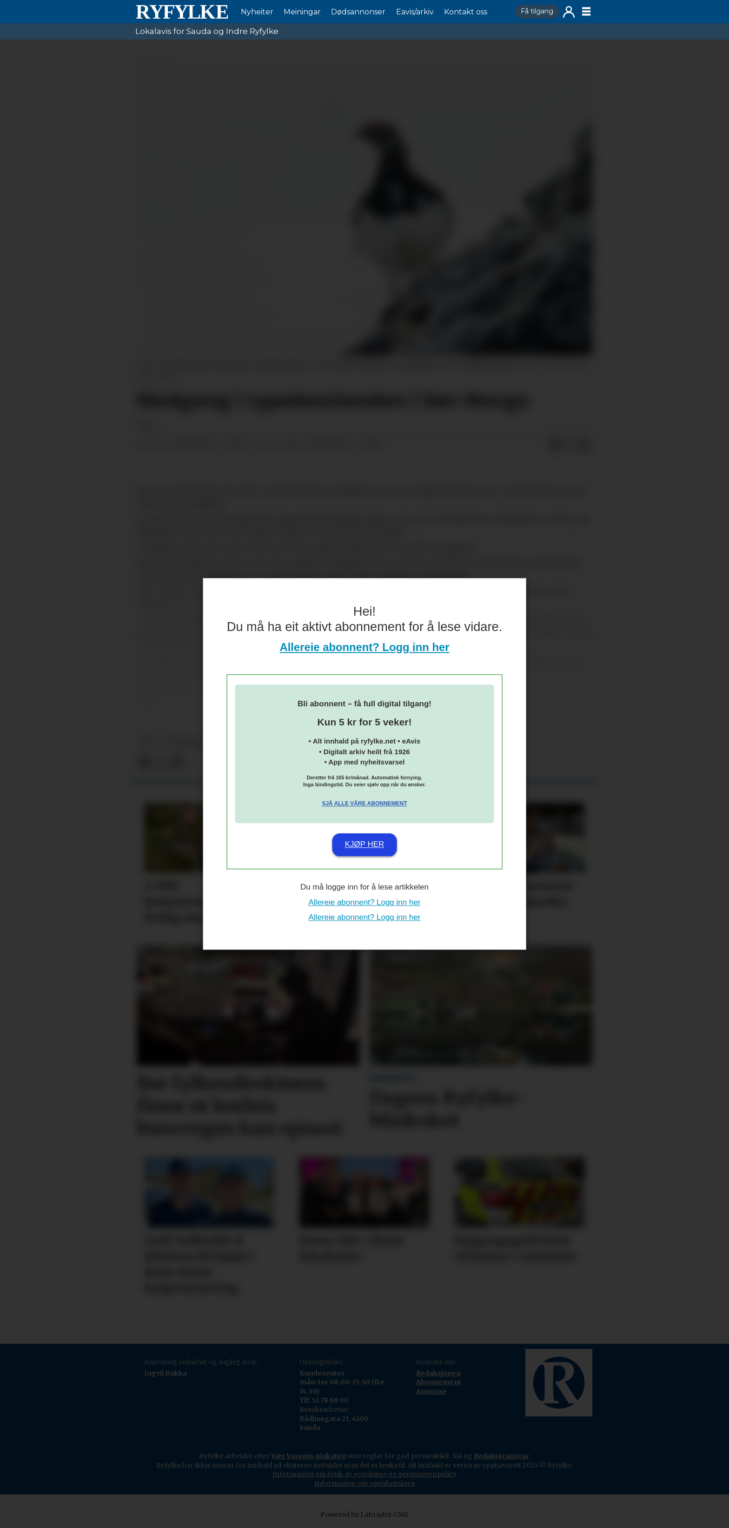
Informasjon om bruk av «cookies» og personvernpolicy (364, 1474)
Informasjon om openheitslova (364, 1483)
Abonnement (438, 1382)
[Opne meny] (586, 11)
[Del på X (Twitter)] (570, 445)
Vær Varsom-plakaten (308, 1456)
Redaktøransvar (501, 1456)
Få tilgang (537, 11)
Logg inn (569, 12)
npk (148, 742)
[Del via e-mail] (584, 445)
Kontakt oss (465, 11)
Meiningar (302, 11)
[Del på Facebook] (555, 445)
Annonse (431, 1391)
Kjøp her (364, 844)
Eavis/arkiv (415, 11)
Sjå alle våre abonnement (364, 803)
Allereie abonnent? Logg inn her (365, 647)
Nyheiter (257, 11)
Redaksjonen (438, 1373)
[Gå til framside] (181, 11)
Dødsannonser (358, 11)
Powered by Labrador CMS (364, 1514)
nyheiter (186, 742)
